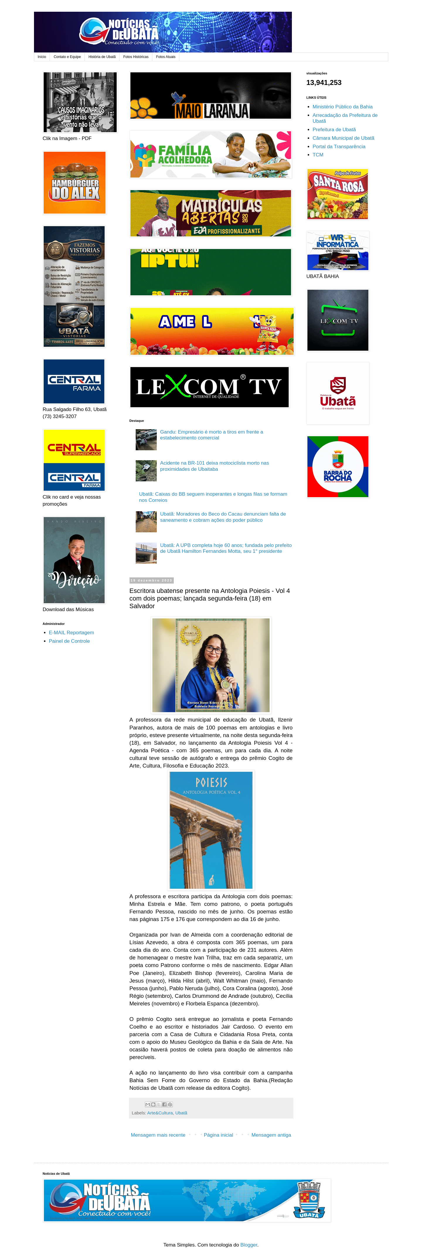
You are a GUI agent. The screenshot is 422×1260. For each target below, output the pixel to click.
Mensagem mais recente (158, 1135)
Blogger (248, 1245)
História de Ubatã (102, 57)
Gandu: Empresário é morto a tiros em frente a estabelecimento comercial (211, 435)
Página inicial (218, 1135)
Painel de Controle (69, 641)
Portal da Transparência (339, 146)
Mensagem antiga (271, 1135)
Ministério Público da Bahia (343, 107)
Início (42, 57)
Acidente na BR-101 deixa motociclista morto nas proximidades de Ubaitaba (214, 466)
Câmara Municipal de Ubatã (344, 138)
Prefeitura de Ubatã (334, 129)
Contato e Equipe (67, 57)
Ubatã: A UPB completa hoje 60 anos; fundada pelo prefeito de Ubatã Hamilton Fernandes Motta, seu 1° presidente (226, 548)
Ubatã (181, 1112)
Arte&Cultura (160, 1112)
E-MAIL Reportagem (71, 632)
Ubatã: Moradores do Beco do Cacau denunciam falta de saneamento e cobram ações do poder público (223, 517)
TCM (318, 155)
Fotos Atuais (166, 57)
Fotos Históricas (136, 57)
